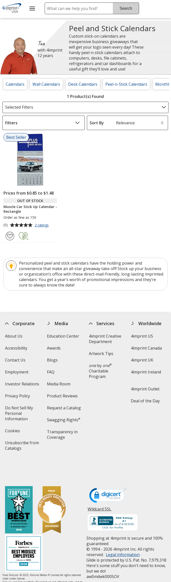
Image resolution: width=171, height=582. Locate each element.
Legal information (123, 532)
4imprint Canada (146, 348)
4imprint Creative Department (105, 338)
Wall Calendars (46, 84)
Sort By (97, 123)
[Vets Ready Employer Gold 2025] (51, 488)
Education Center (63, 336)
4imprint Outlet (145, 389)
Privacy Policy (18, 397)
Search (126, 8)
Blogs (52, 360)
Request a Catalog (64, 408)
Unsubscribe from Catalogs (22, 447)
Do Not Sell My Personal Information (23, 415)
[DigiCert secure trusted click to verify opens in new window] (108, 474)
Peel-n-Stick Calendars (126, 84)
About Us (13, 336)
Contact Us (15, 360)
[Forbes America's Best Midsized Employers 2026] (23, 532)
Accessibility (16, 348)
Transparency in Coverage (63, 436)
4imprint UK (142, 360)
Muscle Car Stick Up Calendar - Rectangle (30, 209)
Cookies (13, 432)
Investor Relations (22, 385)
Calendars (15, 84)
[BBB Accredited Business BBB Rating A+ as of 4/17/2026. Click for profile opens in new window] (112, 501)
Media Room (58, 384)
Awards (54, 348)
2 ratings (42, 225)
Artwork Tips (101, 353)
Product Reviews (62, 396)
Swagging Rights (63, 420)
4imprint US (142, 336)
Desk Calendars (82, 84)
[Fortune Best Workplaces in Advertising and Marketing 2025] (18, 488)
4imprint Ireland (146, 372)
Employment (16, 372)
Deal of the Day (145, 401)
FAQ (50, 372)
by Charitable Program (100, 371)
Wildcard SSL (99, 489)
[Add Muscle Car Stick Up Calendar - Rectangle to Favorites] (10, 236)
